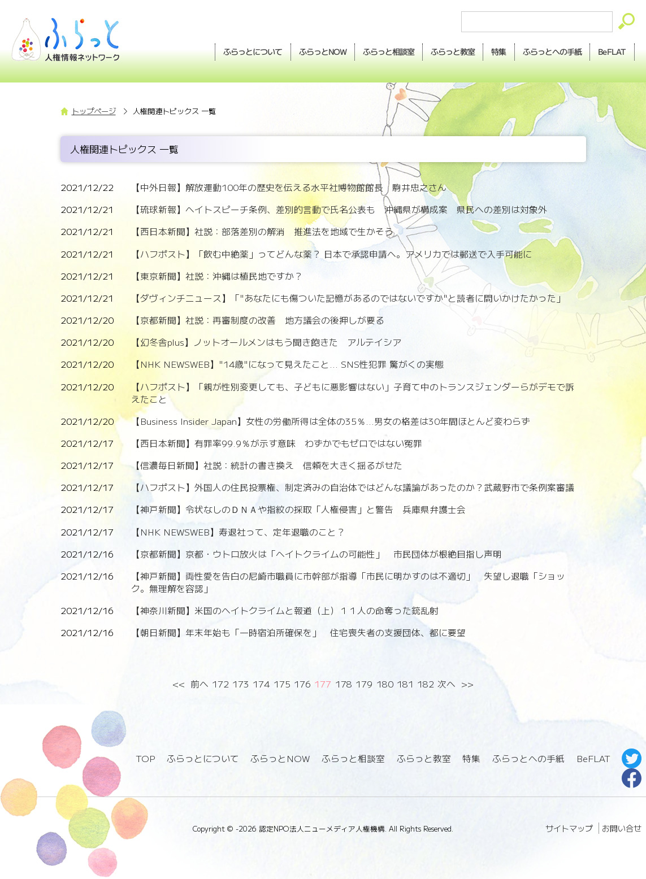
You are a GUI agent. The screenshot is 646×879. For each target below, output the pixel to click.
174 (261, 683)
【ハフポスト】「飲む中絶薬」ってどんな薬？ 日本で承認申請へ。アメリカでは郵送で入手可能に (331, 253)
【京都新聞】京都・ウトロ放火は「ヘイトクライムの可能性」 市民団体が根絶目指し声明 (316, 553)
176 (302, 683)
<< (178, 683)
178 (343, 683)
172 (220, 683)
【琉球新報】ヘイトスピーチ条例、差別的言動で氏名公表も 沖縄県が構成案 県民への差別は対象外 (339, 209)
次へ (446, 683)
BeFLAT (612, 51)
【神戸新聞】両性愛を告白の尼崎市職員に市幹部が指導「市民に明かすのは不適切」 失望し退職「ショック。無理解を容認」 (348, 582)
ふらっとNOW (280, 758)
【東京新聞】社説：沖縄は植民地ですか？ (217, 275)
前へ (199, 683)
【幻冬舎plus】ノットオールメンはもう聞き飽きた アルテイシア (266, 342)
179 (363, 683)
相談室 (388, 52)
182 (425, 683)
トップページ (94, 111)
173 (240, 683)
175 (282, 683)
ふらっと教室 (424, 758)
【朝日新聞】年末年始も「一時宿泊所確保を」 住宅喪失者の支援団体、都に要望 (298, 632)
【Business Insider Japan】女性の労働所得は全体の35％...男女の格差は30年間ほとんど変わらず (330, 421)
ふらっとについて (253, 51)
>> (467, 683)
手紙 (552, 52)
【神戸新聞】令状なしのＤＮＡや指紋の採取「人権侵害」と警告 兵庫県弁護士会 (298, 509)
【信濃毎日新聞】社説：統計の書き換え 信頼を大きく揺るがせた (266, 465)
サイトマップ (569, 828)
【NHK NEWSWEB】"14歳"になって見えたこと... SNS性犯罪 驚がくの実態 (287, 364)
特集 (498, 51)
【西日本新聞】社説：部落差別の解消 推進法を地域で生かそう (262, 231)
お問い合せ (621, 828)
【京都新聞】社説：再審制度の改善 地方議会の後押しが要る (257, 320)
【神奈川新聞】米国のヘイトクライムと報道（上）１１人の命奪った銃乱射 (285, 610)
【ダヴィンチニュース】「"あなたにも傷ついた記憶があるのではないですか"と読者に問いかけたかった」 (348, 297)
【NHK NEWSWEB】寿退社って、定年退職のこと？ (238, 531)
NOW (322, 52)
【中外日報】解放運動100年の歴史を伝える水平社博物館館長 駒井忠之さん (288, 187)
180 (384, 683)
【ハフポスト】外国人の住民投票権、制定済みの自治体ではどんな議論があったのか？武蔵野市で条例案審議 (352, 487)
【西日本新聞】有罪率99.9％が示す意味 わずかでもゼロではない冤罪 (276, 443)
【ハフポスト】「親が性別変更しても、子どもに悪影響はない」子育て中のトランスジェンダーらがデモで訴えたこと (352, 393)
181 (405, 683)
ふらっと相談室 (353, 758)
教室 (453, 52)
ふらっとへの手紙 (528, 758)
